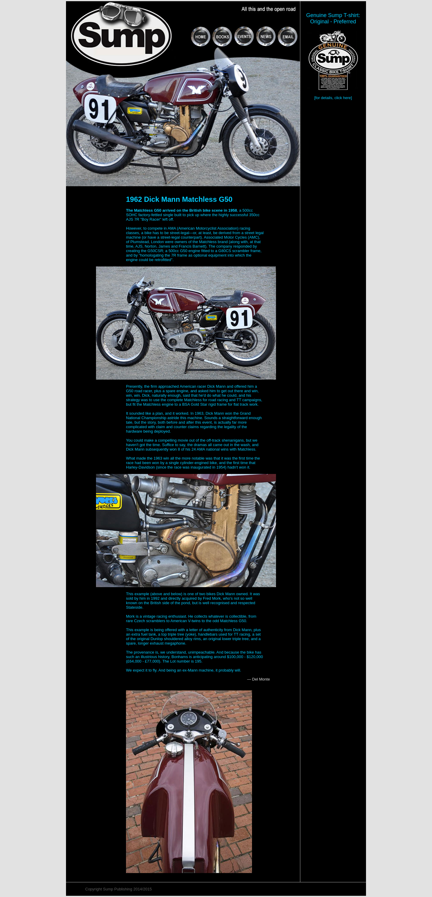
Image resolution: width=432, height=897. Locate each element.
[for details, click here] (333, 98)
